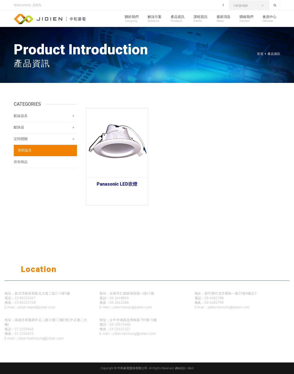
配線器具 (21, 116)
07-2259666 (24, 329)
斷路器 (19, 127)
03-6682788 (214, 298)
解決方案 (154, 19)
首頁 (260, 54)
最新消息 (223, 19)
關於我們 (132, 19)
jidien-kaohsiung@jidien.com (41, 338)
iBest (190, 368)
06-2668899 (119, 298)
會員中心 (269, 19)
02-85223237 (25, 298)
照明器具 (25, 150)
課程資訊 (200, 19)
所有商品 (21, 162)
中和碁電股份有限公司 (49, 19)
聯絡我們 (246, 19)
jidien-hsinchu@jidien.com (229, 307)
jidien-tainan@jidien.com (132, 307)
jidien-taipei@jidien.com (37, 307)
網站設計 (180, 368)
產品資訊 (177, 19)
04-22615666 (120, 324)
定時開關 (21, 139)
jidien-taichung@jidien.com (134, 334)
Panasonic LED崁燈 (117, 184)
